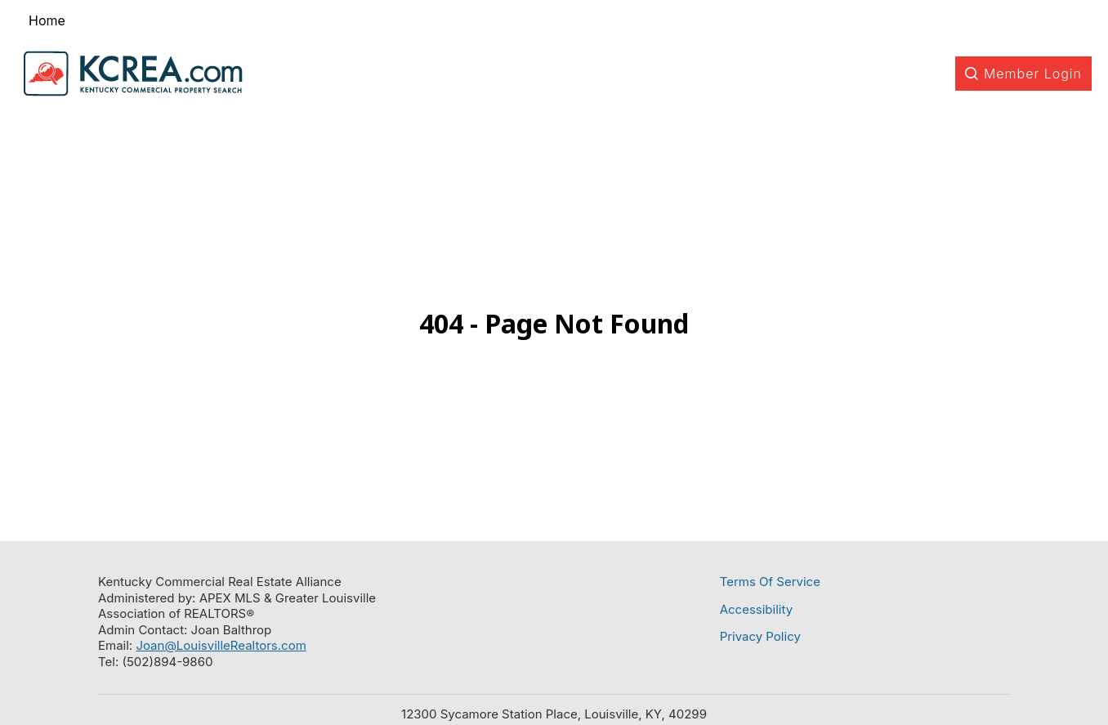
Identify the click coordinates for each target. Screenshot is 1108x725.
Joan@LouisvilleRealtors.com (221, 645)
